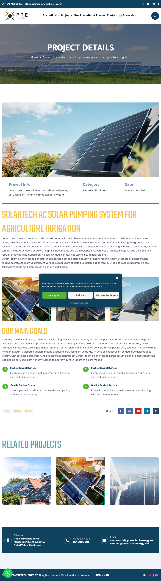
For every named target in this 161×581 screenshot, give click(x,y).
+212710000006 (14, 4)
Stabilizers (101, 190)
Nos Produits (83, 15)
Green (28, 410)
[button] (117, 277)
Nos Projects (63, 15)
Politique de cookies (79, 303)
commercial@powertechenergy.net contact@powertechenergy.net (132, 542)
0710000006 (81, 541)
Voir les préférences (107, 295)
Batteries (88, 190)
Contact (112, 15)
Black (17, 410)
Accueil (48, 15)
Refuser (80, 295)
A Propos (99, 15)
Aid (7, 410)
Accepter (54, 295)
